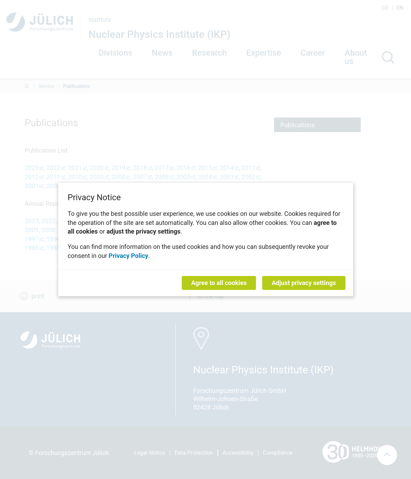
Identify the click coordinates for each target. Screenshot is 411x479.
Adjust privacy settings (304, 282)
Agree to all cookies (219, 282)
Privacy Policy (128, 255)
